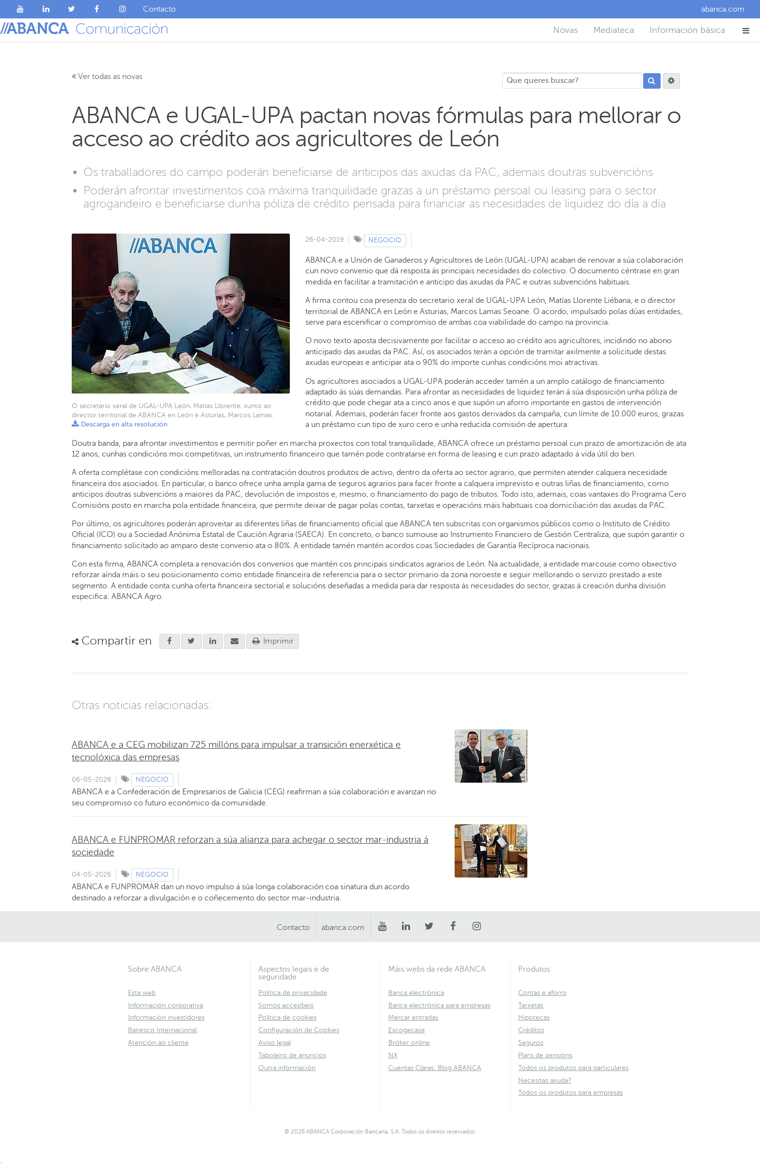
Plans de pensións (545, 1055)
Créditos (531, 1030)
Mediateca (613, 30)
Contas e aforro (542, 992)
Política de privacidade (292, 992)
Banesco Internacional (162, 1030)
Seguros (530, 1042)
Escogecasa (406, 1030)
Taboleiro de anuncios (292, 1055)
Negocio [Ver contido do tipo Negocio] (384, 240)
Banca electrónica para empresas (439, 1005)
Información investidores (166, 1017)
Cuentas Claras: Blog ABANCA (434, 1067)
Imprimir (273, 641)
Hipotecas (534, 1017)
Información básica (687, 30)
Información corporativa (165, 1005)
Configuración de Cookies (298, 1030)
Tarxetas (530, 1005)
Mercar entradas (413, 1017)
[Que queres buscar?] (571, 81)
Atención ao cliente (158, 1042)
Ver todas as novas (107, 76)
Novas (565, 30)
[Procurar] (652, 81)
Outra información (287, 1067)
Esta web (142, 992)
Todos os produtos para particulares (573, 1067)
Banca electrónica (416, 992)
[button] (746, 30)
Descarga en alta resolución (119, 424)
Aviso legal (274, 1042)
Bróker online (409, 1042)
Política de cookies (287, 1017)
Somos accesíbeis (286, 1005)
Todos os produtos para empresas (570, 1092)
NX (392, 1055)
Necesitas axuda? (544, 1080)
